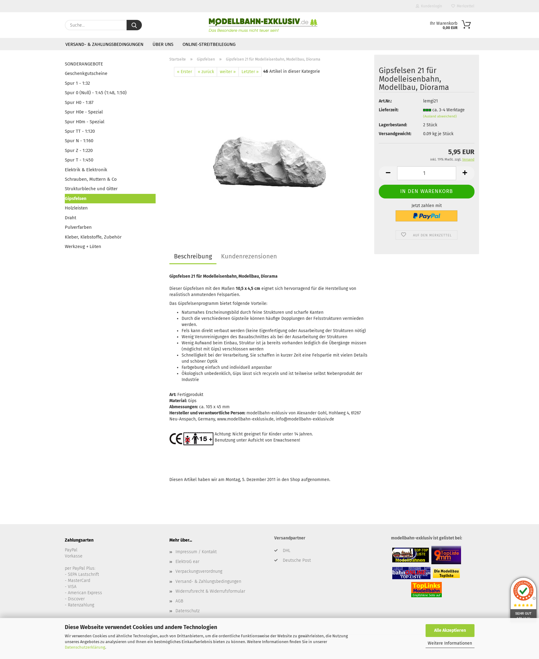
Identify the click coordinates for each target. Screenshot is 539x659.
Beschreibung (193, 256)
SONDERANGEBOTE (84, 64)
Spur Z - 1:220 (79, 150)
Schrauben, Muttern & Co (91, 179)
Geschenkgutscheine (86, 73)
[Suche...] (134, 25)
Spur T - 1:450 (79, 160)
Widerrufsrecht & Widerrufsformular (210, 591)
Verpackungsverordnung (198, 571)
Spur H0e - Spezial (84, 112)
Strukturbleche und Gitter (91, 188)
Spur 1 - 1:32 (77, 83)
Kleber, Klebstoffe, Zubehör (93, 237)
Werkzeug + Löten (83, 246)
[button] (388, 173)
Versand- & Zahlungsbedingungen (104, 44)
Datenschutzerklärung (85, 647)
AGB (179, 601)
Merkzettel (462, 6)
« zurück (206, 71)
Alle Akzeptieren (450, 630)
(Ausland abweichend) (440, 116)
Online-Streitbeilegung (209, 44)
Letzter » (250, 71)
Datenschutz (187, 610)
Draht (70, 217)
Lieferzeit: (388, 110)
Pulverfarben (78, 227)
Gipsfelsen (76, 198)
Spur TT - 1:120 (80, 131)
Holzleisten (76, 208)
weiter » (228, 71)
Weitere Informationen (450, 643)
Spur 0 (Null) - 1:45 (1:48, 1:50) (96, 92)
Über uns (163, 44)
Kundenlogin (429, 6)
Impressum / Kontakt (196, 551)
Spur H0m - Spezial (84, 121)
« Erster (184, 71)
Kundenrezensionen (249, 256)
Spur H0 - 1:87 (79, 102)
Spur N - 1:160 (79, 140)
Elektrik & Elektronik (86, 169)
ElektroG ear (187, 561)
